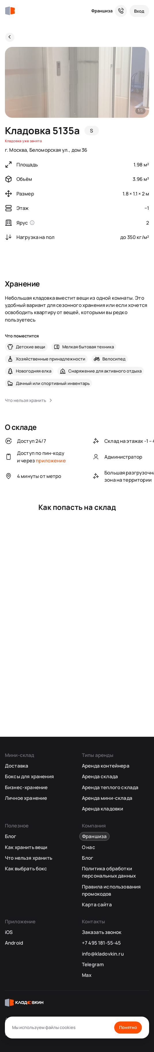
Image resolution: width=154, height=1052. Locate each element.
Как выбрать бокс (26, 868)
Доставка (16, 765)
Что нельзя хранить (28, 857)
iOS (9, 932)
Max (87, 975)
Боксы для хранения (29, 776)
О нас (88, 847)
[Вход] (139, 11)
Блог (10, 836)
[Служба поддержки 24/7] (121, 11)
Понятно (128, 1027)
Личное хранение (26, 798)
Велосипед (113, 359)
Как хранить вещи (26, 847)
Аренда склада (100, 776)
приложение (51, 460)
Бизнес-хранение (26, 787)
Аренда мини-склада (107, 798)
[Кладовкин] (10, 11)
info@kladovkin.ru (103, 953)
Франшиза (101, 11)
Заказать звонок (101, 932)
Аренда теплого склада (110, 787)
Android (14, 942)
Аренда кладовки (102, 808)
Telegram (93, 964)
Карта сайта (97, 904)
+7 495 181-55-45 (101, 942)
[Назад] (10, 37)
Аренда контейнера (105, 765)
